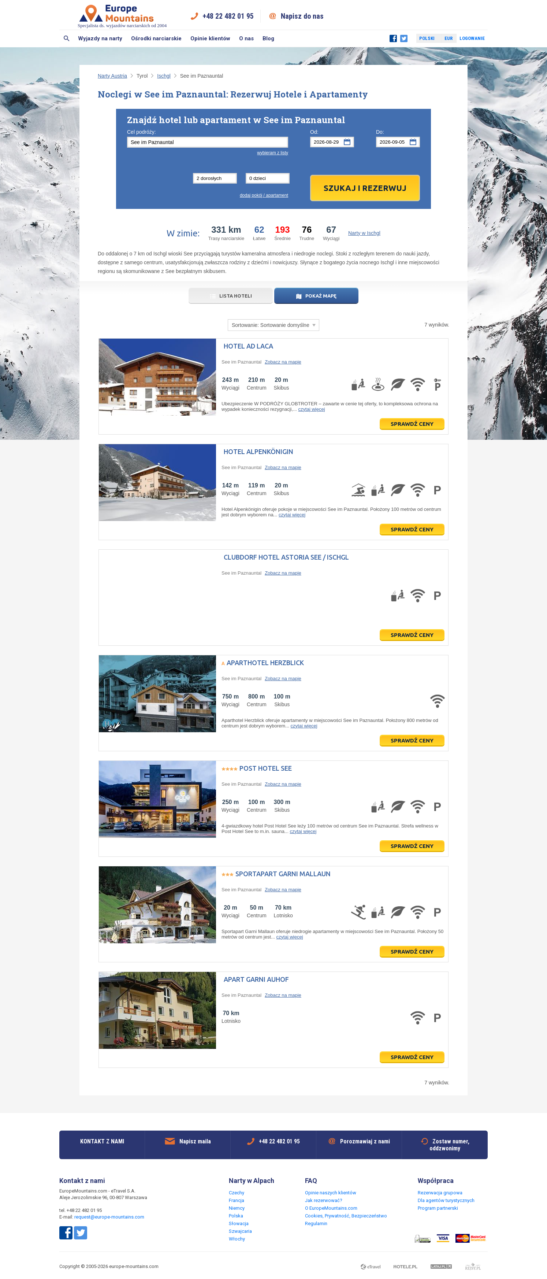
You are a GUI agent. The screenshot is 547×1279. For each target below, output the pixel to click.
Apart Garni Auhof (256, 979)
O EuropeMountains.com (331, 1208)
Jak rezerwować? (323, 1200)
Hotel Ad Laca (248, 346)
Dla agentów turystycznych (446, 1200)
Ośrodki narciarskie (156, 38)
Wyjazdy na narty (100, 38)
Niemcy (237, 1208)
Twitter (404, 38)
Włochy (237, 1239)
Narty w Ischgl (364, 233)
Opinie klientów (210, 38)
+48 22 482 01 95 (228, 16)
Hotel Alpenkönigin (258, 451)
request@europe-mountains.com (109, 1217)
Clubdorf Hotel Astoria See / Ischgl (286, 557)
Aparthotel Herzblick (265, 662)
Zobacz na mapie (283, 362)
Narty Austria (112, 76)
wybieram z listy (272, 152)
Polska (236, 1216)
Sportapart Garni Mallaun (283, 873)
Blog (268, 38)
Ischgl (164, 76)
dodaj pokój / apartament (264, 195)
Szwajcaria (240, 1231)
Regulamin (316, 1223)
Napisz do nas (302, 16)
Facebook (393, 38)
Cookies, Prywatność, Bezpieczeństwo (346, 1216)
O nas (246, 38)
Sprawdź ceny (412, 424)
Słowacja (239, 1223)
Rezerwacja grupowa (440, 1192)
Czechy (236, 1192)
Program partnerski (438, 1208)
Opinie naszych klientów (330, 1192)
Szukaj (66, 38)
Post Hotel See (265, 768)
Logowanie (472, 38)
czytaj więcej (311, 409)
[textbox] (207, 142)
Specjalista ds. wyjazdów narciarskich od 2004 (122, 16)
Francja (236, 1200)
